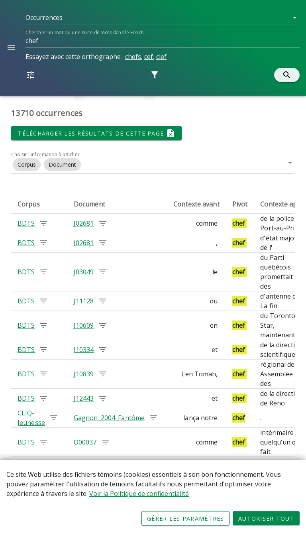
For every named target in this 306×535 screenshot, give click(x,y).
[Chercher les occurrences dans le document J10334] (103, 349)
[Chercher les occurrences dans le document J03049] (103, 272)
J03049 (84, 272)
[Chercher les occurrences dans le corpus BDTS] (43, 223)
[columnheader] (39, 204)
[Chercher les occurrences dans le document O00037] (105, 442)
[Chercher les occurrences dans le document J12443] (103, 398)
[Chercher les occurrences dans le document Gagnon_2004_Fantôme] (153, 418)
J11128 (84, 301)
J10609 (84, 325)
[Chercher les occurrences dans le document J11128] (103, 301)
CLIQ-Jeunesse (31, 418)
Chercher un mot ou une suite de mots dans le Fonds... (86, 32)
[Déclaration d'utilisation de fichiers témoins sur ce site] (153, 497)
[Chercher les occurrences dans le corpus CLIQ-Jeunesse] (54, 418)
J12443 (84, 398)
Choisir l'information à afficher (45, 154)
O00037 (85, 442)
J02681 (84, 223)
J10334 (84, 349)
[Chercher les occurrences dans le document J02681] (103, 223)
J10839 (84, 374)
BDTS (26, 223)
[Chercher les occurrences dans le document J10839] (103, 374)
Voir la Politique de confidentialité (139, 493)
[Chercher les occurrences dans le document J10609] (103, 325)
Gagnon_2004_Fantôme (109, 417)
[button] (163, 17)
